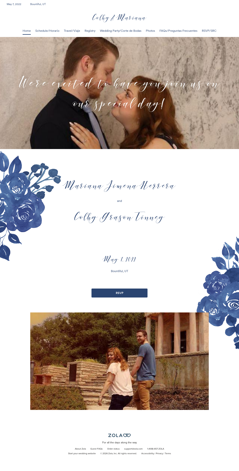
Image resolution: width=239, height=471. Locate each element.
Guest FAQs (96, 449)
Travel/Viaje (72, 30)
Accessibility (147, 454)
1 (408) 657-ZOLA (155, 449)
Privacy (159, 454)
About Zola (80, 449)
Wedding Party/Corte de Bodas (120, 30)
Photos (150, 30)
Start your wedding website (82, 454)
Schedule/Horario (47, 30)
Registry (90, 30)
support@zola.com (133, 449)
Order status (113, 449)
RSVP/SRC (209, 30)
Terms (168, 454)
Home (27, 30)
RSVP (119, 293)
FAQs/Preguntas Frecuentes (178, 30)
